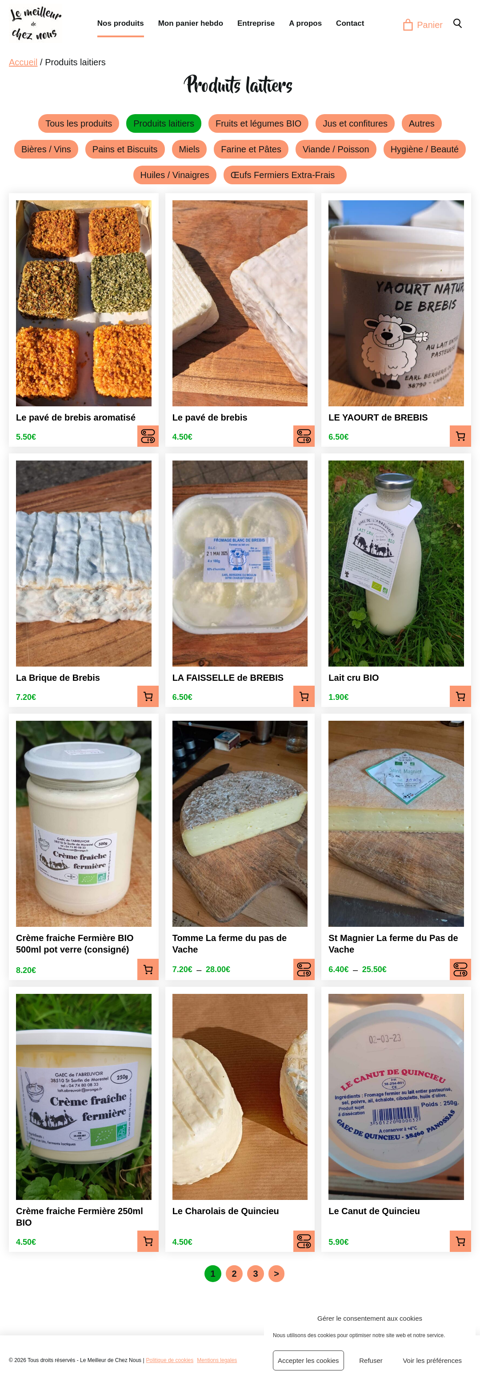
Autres (422, 123)
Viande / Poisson (336, 149)
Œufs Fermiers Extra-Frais (285, 175)
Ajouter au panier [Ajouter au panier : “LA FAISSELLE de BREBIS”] (304, 696)
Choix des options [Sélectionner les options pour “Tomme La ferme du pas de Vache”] (304, 969)
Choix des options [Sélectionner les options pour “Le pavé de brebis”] (304, 436)
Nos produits (120, 23)
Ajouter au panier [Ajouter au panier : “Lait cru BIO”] (460, 696)
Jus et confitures (355, 123)
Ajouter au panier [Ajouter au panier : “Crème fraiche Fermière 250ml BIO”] (148, 1241)
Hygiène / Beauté (425, 149)
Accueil (23, 62)
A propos (305, 23)
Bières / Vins (46, 149)
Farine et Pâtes (251, 149)
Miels (189, 149)
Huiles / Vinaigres (174, 175)
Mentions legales (217, 1360)
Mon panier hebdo (190, 23)
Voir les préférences (432, 1360)
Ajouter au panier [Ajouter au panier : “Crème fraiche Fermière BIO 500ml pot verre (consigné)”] (148, 969)
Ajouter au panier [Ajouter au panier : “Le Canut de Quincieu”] (460, 1241)
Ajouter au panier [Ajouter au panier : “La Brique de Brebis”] (148, 696)
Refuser (371, 1360)
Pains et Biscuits (125, 149)
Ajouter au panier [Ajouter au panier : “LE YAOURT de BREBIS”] (460, 436)
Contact (350, 23)
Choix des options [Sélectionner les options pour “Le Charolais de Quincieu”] (304, 1241)
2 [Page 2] (234, 1274)
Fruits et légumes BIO (258, 123)
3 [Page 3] (255, 1274)
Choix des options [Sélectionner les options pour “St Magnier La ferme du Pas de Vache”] (460, 969)
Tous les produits (78, 123)
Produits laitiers (163, 123)
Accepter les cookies (308, 1360)
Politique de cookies (170, 1360)
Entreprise (256, 23)
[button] (457, 23)
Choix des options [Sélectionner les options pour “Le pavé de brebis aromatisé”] (148, 436)
